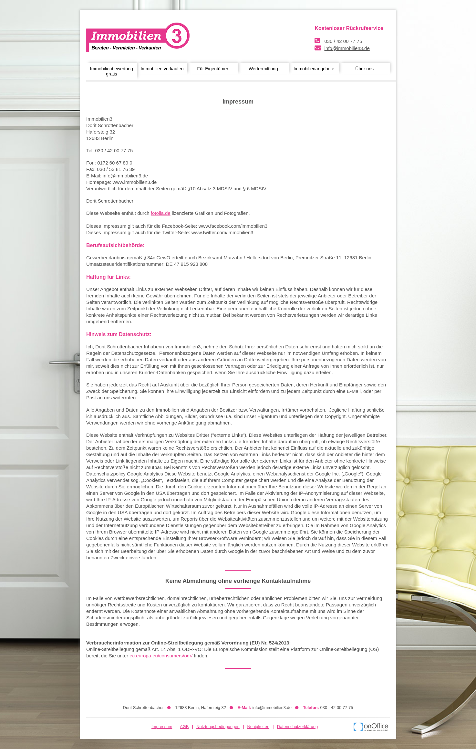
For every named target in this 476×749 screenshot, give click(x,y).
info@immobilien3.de (346, 48)
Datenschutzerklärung (297, 726)
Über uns (364, 68)
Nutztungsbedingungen (218, 726)
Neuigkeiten (258, 726)
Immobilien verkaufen (161, 68)
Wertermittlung (263, 68)
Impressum (161, 726)
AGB (184, 726)
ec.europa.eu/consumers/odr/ (160, 655)
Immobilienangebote (314, 68)
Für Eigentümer (212, 68)
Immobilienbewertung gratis (111, 71)
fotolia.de (161, 213)
